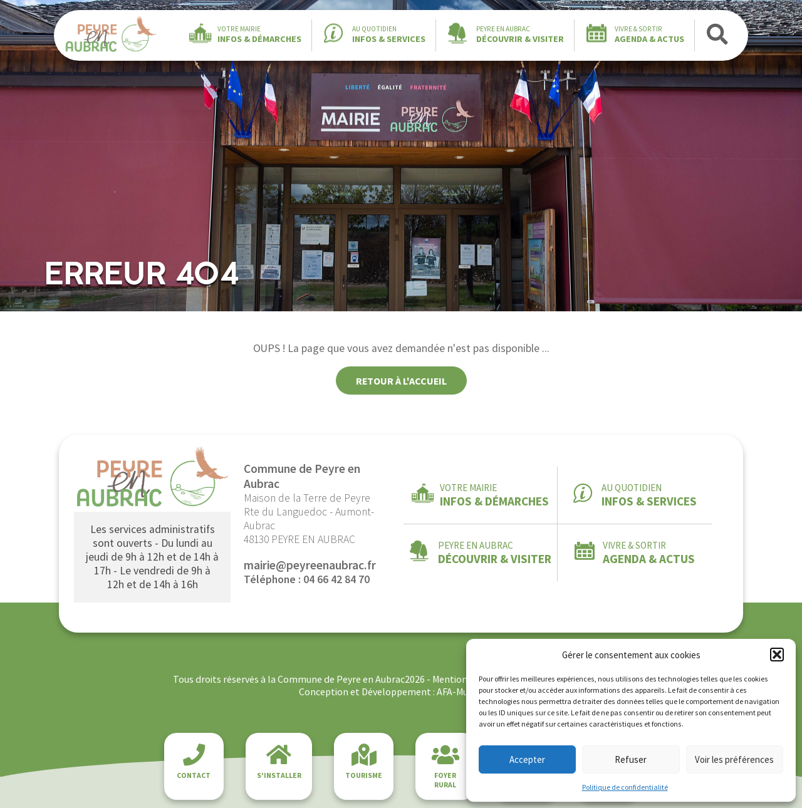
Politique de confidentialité (625, 787)
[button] (777, 654)
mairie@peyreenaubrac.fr (310, 564)
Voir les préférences (734, 759)
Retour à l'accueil (401, 381)
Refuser (631, 759)
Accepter (527, 759)
